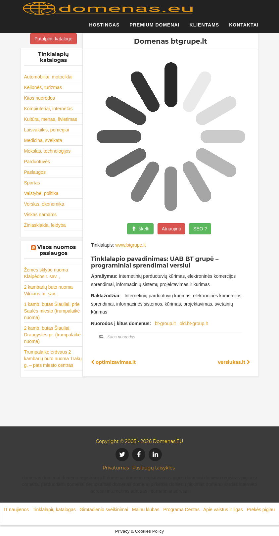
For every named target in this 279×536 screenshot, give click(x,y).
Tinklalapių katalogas (53, 509)
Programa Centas (181, 509)
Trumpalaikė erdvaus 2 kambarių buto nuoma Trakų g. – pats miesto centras (53, 358)
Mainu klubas (146, 509)
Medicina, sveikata (43, 140)
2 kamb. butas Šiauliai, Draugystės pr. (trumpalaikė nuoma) (52, 334)
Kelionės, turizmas (43, 87)
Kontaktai (243, 28)
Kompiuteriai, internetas (48, 108)
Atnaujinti (171, 228)
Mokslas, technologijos (47, 151)
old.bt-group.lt (194, 323)
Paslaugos (35, 172)
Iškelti (140, 228)
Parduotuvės (37, 161)
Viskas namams (40, 214)
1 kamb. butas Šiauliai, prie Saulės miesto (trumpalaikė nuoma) (52, 311)
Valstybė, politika (41, 193)
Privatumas (116, 468)
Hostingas (104, 28)
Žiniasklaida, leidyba (45, 225)
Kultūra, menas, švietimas (50, 119)
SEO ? (200, 228)
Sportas (32, 182)
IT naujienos (16, 509)
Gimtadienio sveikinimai (103, 509)
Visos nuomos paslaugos (56, 250)
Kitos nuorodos (39, 98)
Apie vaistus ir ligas (223, 509)
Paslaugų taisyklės (153, 468)
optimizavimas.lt (113, 362)
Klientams (204, 28)
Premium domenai (154, 28)
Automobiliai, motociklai (48, 76)
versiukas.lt (234, 362)
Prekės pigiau (261, 509)
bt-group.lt (165, 323)
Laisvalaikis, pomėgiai (46, 129)
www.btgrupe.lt (130, 245)
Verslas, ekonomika (44, 204)
